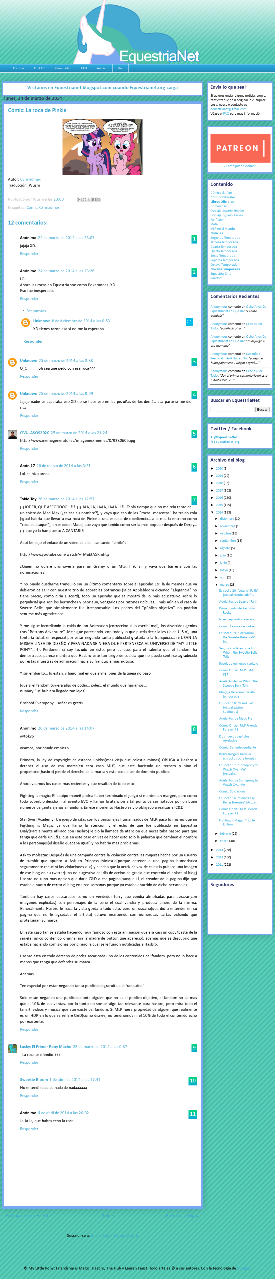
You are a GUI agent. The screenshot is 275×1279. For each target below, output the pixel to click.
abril (223, 577)
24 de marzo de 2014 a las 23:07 (66, 238)
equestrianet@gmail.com (228, 109)
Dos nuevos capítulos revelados (234, 739)
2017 (220, 491)
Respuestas (36, 311)
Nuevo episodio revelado (237, 619)
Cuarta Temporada (223, 247)
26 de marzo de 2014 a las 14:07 (66, 728)
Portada (18, 68)
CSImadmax (30, 179)
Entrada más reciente (28, 1216)
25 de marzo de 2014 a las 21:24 (79, 433)
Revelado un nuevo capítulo (238, 664)
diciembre (227, 519)
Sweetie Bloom (34, 1080)
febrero (226, 834)
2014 (220, 512)
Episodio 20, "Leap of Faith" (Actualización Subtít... (238, 593)
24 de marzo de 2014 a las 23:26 (66, 271)
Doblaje (227, 211)
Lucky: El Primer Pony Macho (46, 1047)
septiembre (228, 541)
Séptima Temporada (224, 260)
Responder (29, 254)
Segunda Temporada (225, 238)
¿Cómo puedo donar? (240, 166)
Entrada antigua (183, 1216)
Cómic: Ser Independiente (237, 748)
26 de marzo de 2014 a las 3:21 (63, 466)
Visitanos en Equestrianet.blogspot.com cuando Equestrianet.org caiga (102, 87)
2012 (220, 857)
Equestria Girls (220, 274)
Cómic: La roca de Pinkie (236, 626)
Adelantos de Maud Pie (235, 719)
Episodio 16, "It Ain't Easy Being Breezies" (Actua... (238, 800)
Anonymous (219, 307)
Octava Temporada (224, 265)
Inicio (108, 1216)
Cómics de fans (221, 193)
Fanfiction (217, 220)
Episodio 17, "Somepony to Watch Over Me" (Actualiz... (238, 770)
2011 (220, 865)
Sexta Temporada (222, 256)
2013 (220, 850)
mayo (224, 570)
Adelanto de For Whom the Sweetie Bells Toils (238, 684)
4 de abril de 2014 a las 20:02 (63, 1113)
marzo (225, 585)
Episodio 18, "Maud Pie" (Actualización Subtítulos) (236, 708)
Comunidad (63, 68)
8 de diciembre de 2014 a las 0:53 (81, 321)
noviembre (228, 526)
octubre (226, 533)
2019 (220, 476)
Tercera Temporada (224, 242)
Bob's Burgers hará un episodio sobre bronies (237, 757)
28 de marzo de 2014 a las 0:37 (100, 1047)
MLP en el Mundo (222, 229)
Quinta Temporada (223, 251)
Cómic (31, 208)
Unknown (41, 321)
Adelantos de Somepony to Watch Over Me (238, 783)
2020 (220, 469)
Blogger (243, 1268)
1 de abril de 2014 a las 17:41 (75, 1080)
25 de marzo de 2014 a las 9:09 (66, 394)
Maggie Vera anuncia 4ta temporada (237, 695)
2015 (220, 505)
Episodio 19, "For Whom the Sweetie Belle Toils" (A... (237, 637)
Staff (121, 68)
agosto (225, 548)
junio (224, 563)
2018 (220, 483)
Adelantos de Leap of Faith (238, 602)
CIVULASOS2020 (34, 433)
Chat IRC (39, 68)
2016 (220, 498)
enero (224, 841)
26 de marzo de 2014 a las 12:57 (66, 499)
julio (223, 555)
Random (216, 278)
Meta (214, 224)
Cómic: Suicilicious (232, 791)
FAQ (84, 68)
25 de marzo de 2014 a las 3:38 (66, 361)
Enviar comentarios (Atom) (114, 1236)
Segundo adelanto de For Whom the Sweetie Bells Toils (238, 653)
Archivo (102, 68)
